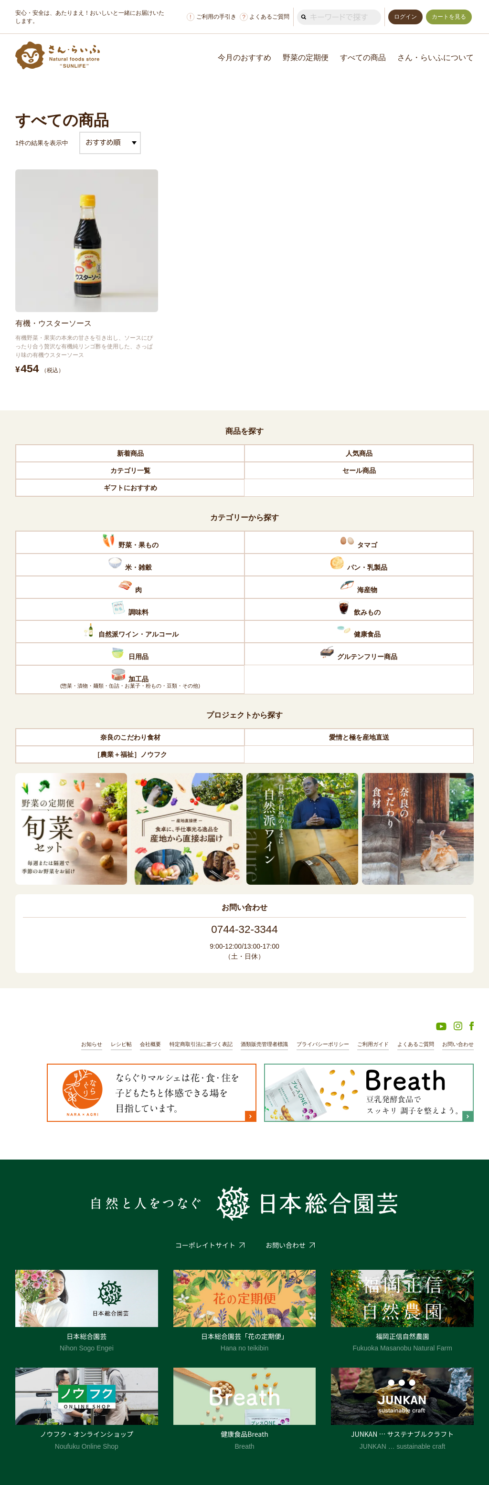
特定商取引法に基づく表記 (201, 1044)
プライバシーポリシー (323, 1044)
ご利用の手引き (211, 17)
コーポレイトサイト (205, 1245)
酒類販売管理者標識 (264, 1044)
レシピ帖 (121, 1044)
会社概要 (150, 1044)
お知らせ (91, 1044)
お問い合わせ (458, 1044)
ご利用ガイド (373, 1044)
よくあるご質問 (264, 17)
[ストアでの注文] (110, 143)
